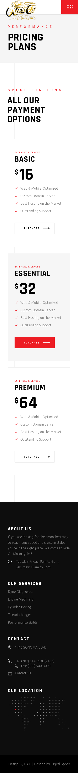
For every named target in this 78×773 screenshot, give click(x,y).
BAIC (27, 764)
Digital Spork (60, 764)
